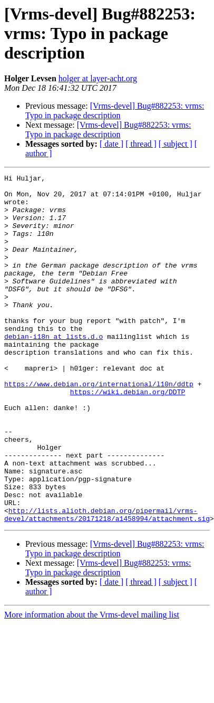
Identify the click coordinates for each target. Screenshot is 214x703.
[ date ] (111, 143)
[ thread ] (141, 143)
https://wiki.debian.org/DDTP (127, 436)
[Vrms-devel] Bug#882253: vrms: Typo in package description (114, 110)
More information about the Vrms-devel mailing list (91, 684)
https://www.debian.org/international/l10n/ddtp (98, 426)
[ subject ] (175, 143)
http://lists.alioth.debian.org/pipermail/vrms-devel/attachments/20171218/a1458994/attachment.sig (107, 583)
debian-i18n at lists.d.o (53, 369)
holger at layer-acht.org (98, 78)
